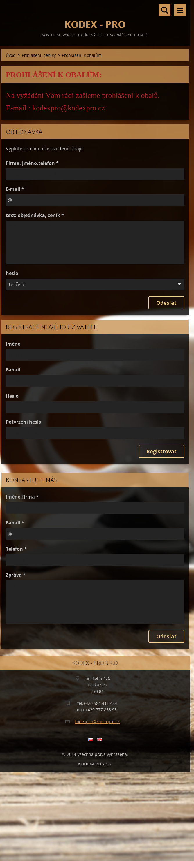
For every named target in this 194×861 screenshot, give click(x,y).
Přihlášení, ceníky (39, 55)
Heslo (12, 396)
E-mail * (15, 189)
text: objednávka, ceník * (35, 215)
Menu (180, 10)
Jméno (13, 344)
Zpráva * (16, 575)
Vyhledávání (164, 10)
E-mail (13, 370)
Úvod (11, 55)
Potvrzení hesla (24, 422)
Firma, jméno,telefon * (32, 163)
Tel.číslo (17, 284)
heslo (12, 273)
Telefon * (16, 549)
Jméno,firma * (22, 497)
